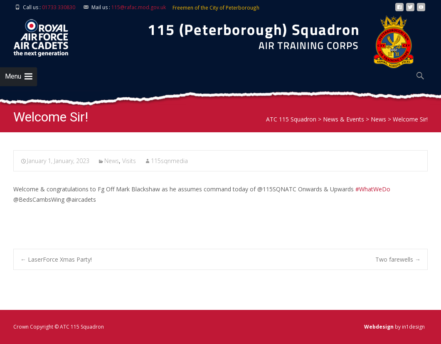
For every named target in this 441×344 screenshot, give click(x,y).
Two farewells (398, 259)
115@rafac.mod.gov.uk (138, 7)
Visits (129, 161)
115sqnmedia (169, 161)
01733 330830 (58, 7)
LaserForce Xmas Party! (56, 259)
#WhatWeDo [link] (372, 189)
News (111, 161)
